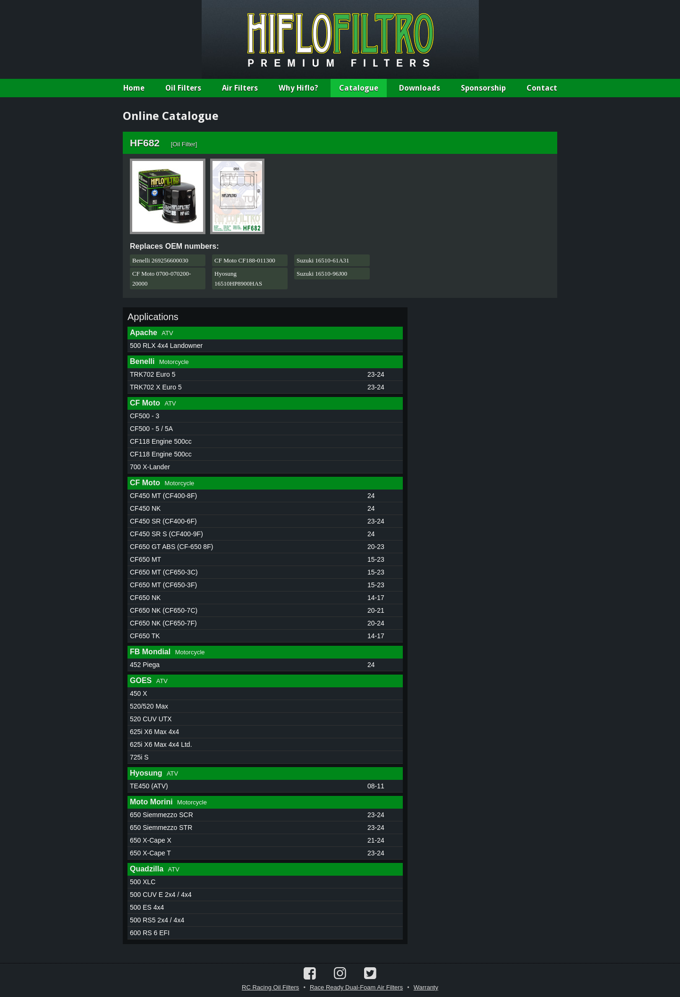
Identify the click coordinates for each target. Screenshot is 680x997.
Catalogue (358, 88)
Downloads (419, 88)
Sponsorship (483, 88)
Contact (542, 88)
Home (133, 88)
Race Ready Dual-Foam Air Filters (356, 987)
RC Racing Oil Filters (270, 987)
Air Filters (240, 88)
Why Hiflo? (298, 88)
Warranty (426, 987)
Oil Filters (183, 88)
